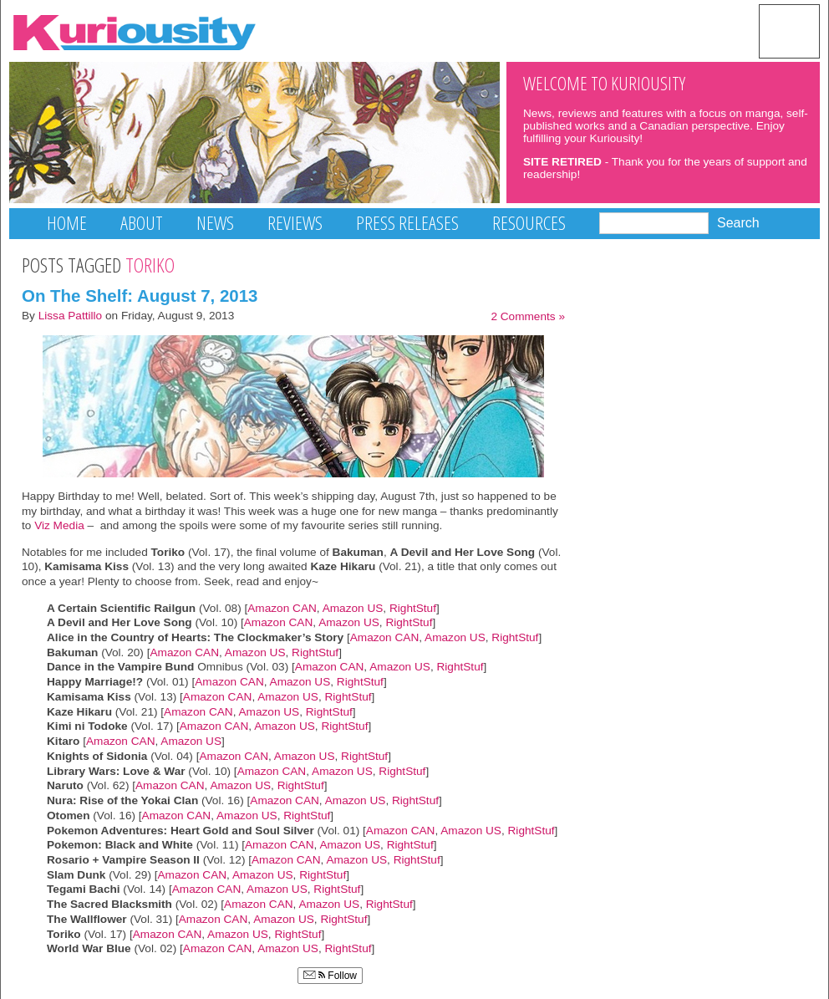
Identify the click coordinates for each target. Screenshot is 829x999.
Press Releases (407, 223)
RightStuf (412, 608)
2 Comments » (528, 316)
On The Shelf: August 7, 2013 (139, 295)
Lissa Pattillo (70, 315)
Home (67, 223)
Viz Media (59, 525)
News (215, 223)
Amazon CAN (282, 608)
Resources (529, 223)
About (141, 223)
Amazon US (353, 608)
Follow (330, 975)
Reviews (295, 223)
